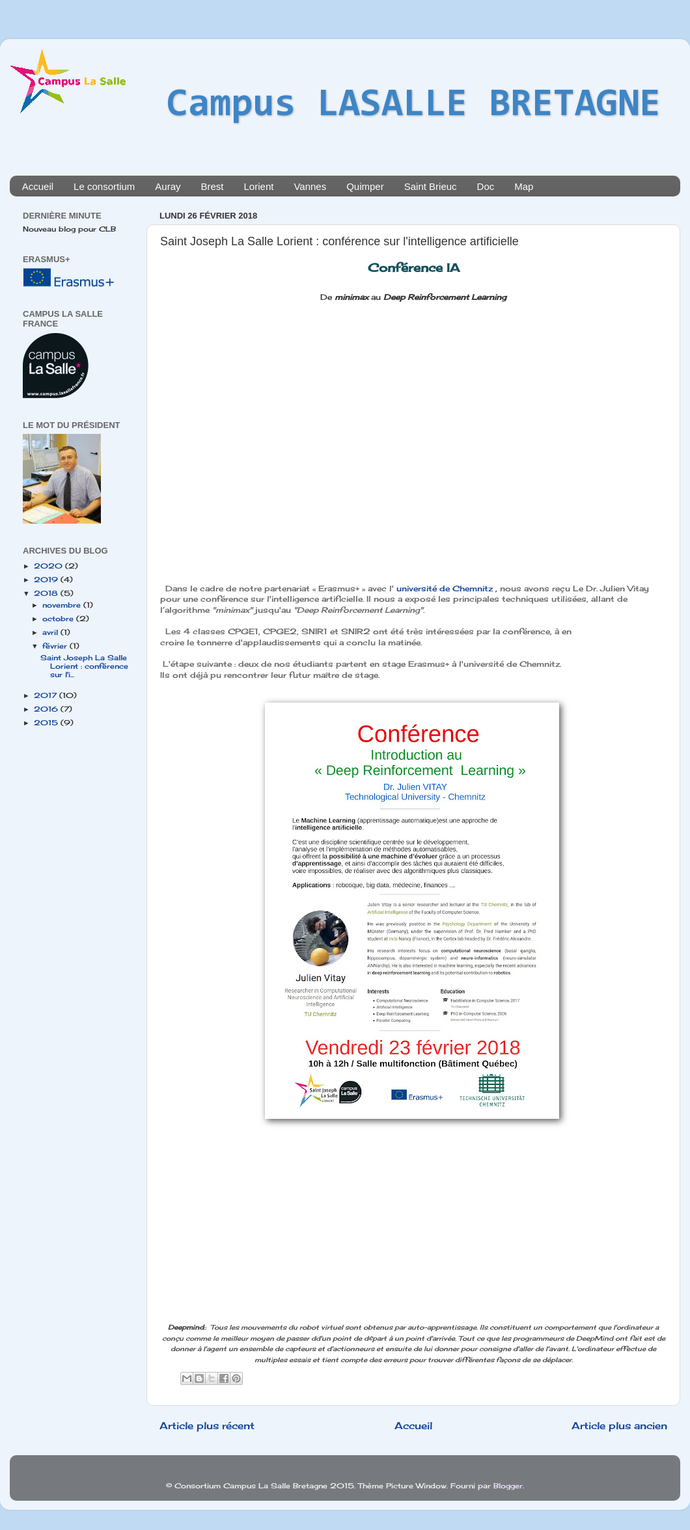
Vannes (310, 186)
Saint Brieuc (430, 186)
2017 (46, 695)
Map (523, 186)
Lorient (259, 186)
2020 (49, 565)
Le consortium (104, 186)
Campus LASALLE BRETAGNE (414, 105)
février (56, 646)
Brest (212, 186)
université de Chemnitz (444, 588)
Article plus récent (207, 1425)
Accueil (37, 186)
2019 (47, 579)
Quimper (365, 186)
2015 (47, 722)
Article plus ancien (619, 1425)
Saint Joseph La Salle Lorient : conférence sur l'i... (84, 666)
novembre (62, 605)
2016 (47, 709)
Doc (486, 186)
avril (51, 632)
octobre (59, 618)
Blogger (508, 1485)
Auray (167, 186)
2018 (47, 593)
